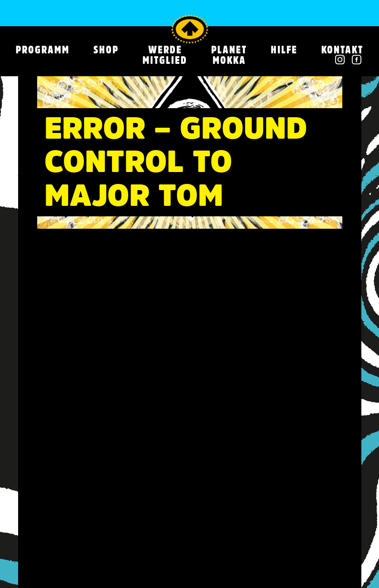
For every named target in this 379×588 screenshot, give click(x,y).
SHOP (106, 49)
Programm (43, 49)
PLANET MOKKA (229, 54)
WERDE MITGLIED (165, 54)
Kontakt (342, 49)
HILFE (284, 49)
